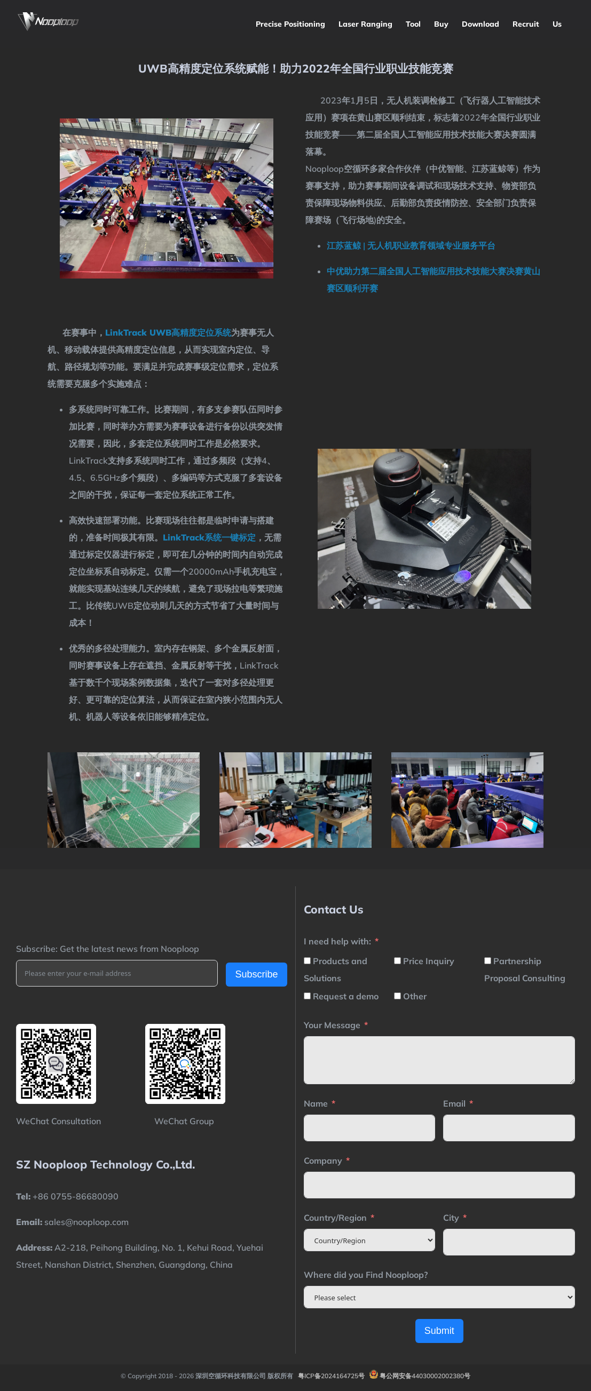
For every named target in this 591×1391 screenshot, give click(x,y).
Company (323, 1160)
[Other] (397, 995)
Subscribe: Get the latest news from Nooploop (107, 948)
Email (454, 1103)
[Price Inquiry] (397, 960)
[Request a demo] (307, 995)
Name (316, 1103)
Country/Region (335, 1217)
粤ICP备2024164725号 (331, 1376)
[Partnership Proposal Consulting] (487, 960)
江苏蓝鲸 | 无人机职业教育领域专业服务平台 (411, 245)
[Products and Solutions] (307, 960)
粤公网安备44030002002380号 (425, 1376)
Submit (439, 1330)
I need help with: (337, 941)
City (451, 1217)
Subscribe (256, 974)
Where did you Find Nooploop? (366, 1274)
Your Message (332, 1025)
